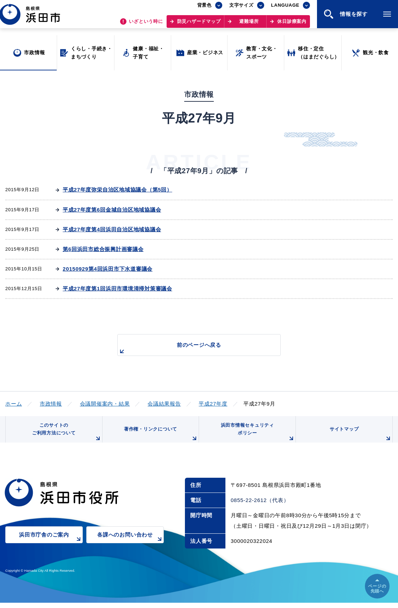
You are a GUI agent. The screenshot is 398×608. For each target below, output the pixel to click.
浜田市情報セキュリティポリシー (256, 436)
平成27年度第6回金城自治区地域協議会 (112, 210)
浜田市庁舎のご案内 (51, 544)
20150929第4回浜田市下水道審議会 (108, 269)
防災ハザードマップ (199, 24)
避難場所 (249, 24)
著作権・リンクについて (159, 438)
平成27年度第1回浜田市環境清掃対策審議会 (117, 289)
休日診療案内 (291, 24)
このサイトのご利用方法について (65, 436)
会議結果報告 (164, 404)
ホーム (13, 404)
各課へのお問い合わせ (130, 544)
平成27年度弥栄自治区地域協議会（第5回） (117, 190)
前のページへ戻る (191, 349)
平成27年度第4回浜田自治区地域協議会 (112, 229)
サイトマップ (360, 438)
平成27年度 (213, 404)
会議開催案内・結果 (105, 404)
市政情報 (51, 404)
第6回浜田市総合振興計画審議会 (103, 249)
